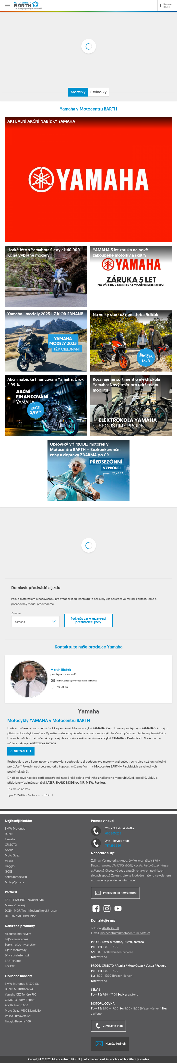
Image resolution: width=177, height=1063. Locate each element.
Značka (16, 613)
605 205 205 (113, 833)
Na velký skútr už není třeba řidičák (125, 314)
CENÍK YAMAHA (21, 751)
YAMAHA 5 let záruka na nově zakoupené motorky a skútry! (120, 252)
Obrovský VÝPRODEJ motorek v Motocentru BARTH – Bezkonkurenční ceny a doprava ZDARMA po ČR (85, 449)
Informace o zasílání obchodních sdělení (109, 1059)
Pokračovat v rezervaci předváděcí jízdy (88, 620)
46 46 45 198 (110, 928)
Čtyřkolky (98, 92)
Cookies (143, 1059)
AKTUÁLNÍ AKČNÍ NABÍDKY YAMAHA (41, 121)
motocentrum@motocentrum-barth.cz (125, 933)
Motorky (78, 92)
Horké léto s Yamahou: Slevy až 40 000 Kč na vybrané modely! (43, 252)
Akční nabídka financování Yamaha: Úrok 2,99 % (45, 382)
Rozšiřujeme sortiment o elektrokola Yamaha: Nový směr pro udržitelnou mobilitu (126, 385)
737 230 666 (113, 845)
